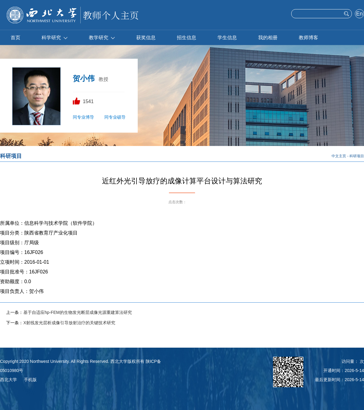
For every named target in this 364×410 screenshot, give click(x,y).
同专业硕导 (115, 117)
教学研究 (102, 37)
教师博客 (308, 37)
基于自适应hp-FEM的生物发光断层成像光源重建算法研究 (77, 312)
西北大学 (8, 379)
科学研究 (55, 37)
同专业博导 (83, 117)
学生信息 (227, 37)
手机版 (30, 379)
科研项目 (356, 156)
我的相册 (268, 37)
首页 (15, 37)
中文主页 (339, 156)
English (359, 14)
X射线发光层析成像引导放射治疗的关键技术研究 (69, 322)
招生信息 (186, 37)
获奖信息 (146, 37)
